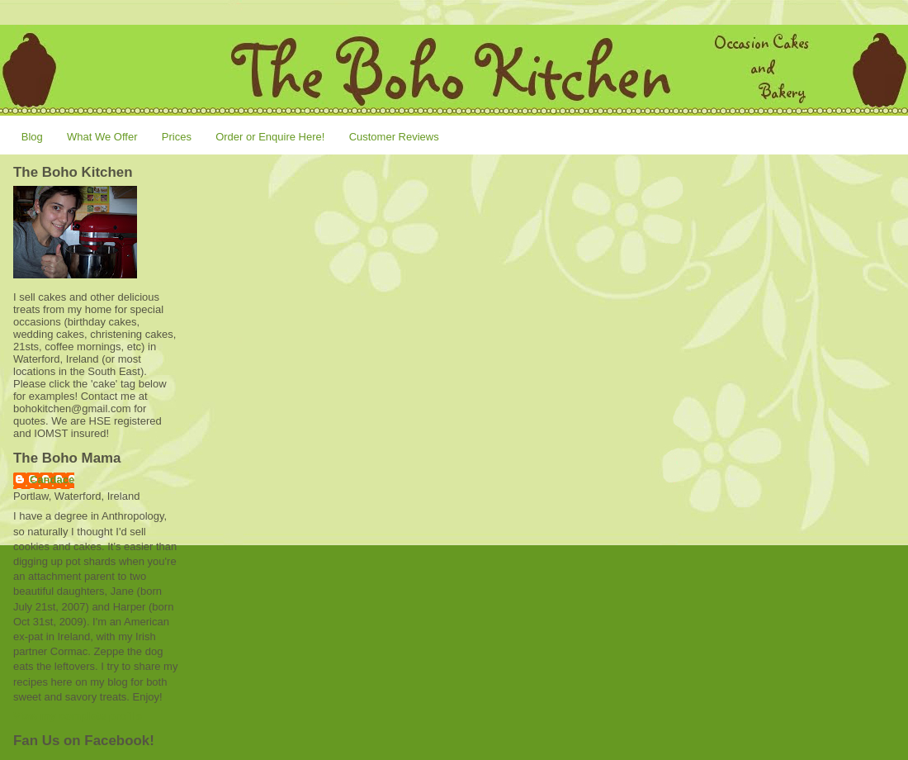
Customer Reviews (394, 137)
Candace (52, 479)
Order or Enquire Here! (269, 137)
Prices (177, 137)
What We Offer (102, 137)
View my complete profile (77, 716)
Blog (32, 137)
